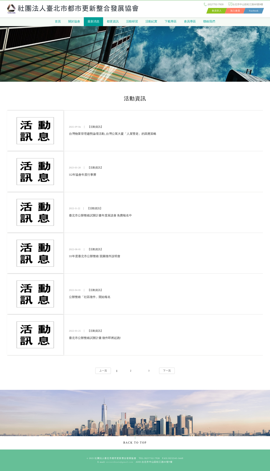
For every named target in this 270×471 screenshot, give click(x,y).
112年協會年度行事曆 (82, 175)
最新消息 (93, 22)
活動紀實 (151, 22)
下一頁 (167, 370)
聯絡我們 (209, 22)
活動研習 (132, 22)
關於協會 (74, 22)
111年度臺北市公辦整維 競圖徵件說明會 (94, 256)
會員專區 (190, 22)
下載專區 (171, 22)
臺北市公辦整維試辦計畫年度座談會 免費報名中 (100, 216)
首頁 (58, 22)
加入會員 (235, 10)
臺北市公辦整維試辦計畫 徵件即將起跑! (95, 338)
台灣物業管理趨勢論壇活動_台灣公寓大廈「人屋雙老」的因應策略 (112, 134)
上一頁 (103, 370)
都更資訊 (113, 22)
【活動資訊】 (95, 127)
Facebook (254, 10)
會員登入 (216, 10)
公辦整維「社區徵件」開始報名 (90, 297)
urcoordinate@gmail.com (119, 462)
